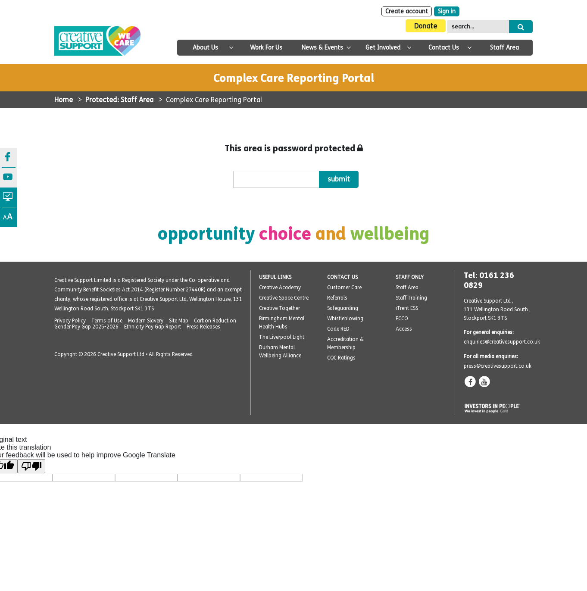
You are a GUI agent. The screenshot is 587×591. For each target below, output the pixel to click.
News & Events (322, 47)
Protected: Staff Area (119, 100)
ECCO (402, 319)
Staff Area (504, 47)
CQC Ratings (341, 358)
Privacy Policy (70, 321)
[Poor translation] (31, 466)
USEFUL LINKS (275, 277)
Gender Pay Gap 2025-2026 (86, 327)
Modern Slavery (145, 321)
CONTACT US (342, 277)
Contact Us (443, 47)
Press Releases (203, 327)
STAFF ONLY (410, 277)
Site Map (178, 321)
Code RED (338, 329)
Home (63, 100)
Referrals (337, 298)
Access (404, 329)
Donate (425, 26)
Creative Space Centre (284, 298)
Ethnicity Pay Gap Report (152, 327)
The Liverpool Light (281, 337)
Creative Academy (280, 288)
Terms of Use (106, 321)
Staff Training (411, 298)
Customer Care (344, 288)
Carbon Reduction (215, 321)
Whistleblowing (345, 319)
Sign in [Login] (447, 11)
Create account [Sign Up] (406, 11)
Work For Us (266, 47)
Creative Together (279, 308)
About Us (205, 47)
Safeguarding (342, 308)
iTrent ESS (407, 308)
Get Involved (382, 47)
